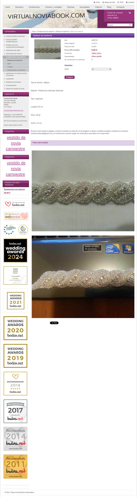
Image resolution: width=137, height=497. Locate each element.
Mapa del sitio (110, 2)
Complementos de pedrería (45, 31)
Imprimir (131, 2)
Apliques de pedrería (62, 31)
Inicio (98, 2)
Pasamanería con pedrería (14, 189)
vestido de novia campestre (16, 143)
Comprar (69, 77)
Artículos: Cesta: (115, 15)
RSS (121, 2)
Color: (67, 69)
